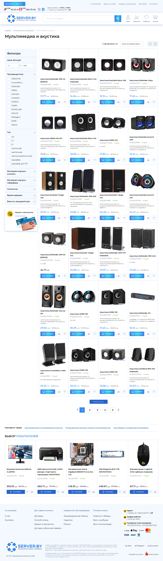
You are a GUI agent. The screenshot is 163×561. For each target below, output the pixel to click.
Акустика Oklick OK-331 (51, 138)
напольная (16, 148)
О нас (7, 516)
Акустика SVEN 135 (108, 312)
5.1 (12, 145)
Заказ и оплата (110, 4)
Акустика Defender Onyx (141, 80)
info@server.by (63, 557)
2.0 (12, 137)
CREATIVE (16, 79)
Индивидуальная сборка (76, 516)
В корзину (47, 102)
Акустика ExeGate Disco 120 (83, 138)
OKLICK (14, 113)
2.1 (12, 141)
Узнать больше (20, 216)
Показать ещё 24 (98, 402)
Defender (15, 86)
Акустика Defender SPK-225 (83, 196)
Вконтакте (153, 546)
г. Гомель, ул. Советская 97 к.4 (59, 10)
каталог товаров (14, 4)
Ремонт (67, 524)
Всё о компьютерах (102, 524)
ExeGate (15, 94)
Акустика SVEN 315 (108, 372)
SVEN (13, 121)
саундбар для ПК (19, 164)
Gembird (15, 98)
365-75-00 (31, 10)
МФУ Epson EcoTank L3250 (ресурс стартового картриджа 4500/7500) (49, 472)
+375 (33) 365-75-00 (149, 525)
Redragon (15, 117)
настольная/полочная (21, 156)
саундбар (15, 160)
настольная (16, 152)
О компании (95, 4)
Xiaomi (14, 125)
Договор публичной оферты (47, 528)
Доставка (143, 4)
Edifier (14, 90)
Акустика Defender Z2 (139, 313)
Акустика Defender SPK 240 (142, 256)
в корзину (17, 492)
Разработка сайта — (137, 554)
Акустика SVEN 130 (79, 370)
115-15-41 (15, 10)
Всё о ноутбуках (100, 520)
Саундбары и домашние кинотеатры (130, 428)
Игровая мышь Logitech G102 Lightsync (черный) (141, 470)
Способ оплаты (41, 520)
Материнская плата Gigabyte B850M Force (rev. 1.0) (81, 472)
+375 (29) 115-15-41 (134, 525)
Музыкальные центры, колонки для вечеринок (88, 428)
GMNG (14, 106)
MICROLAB (16, 110)
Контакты (153, 4)
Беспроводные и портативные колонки (44, 428)
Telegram (139, 546)
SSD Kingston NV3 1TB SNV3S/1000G (109, 470)
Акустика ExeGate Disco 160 (113, 80)
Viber (128, 546)
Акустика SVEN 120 (109, 140)
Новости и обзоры (102, 516)
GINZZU (15, 102)
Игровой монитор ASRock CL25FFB (19, 470)
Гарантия (68, 520)
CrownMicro (16, 83)
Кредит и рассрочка (127, 4)
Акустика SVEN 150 (79, 314)
